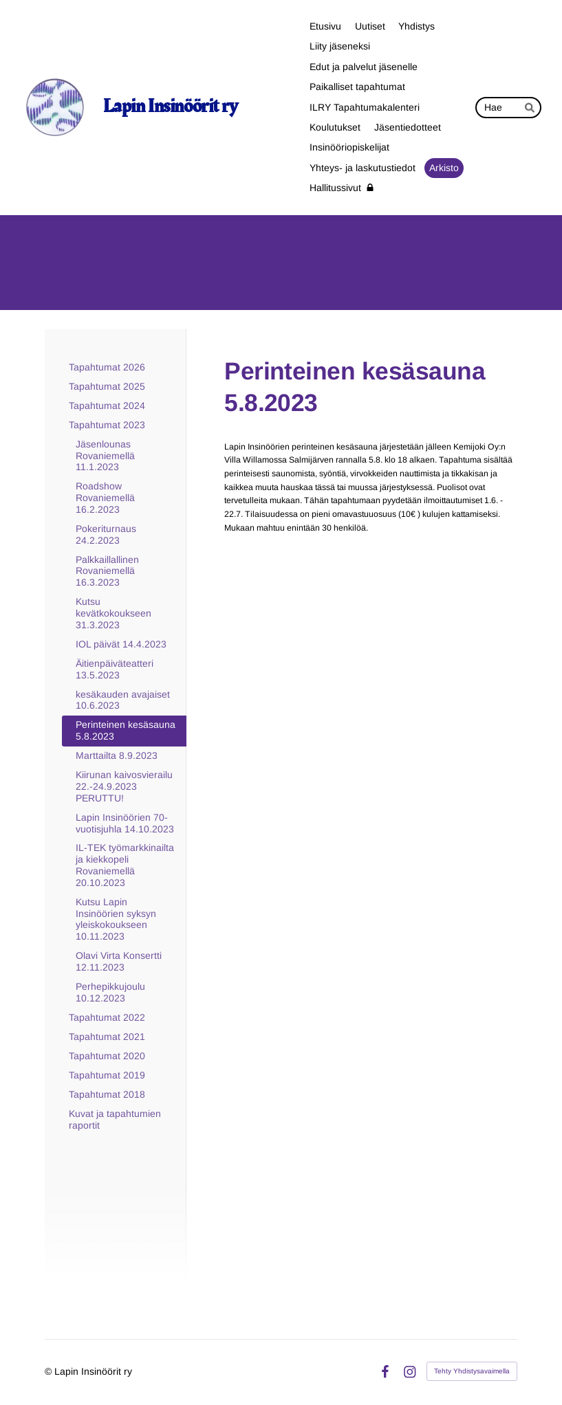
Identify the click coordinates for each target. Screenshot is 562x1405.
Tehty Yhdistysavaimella (472, 1371)
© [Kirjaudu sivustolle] (49, 1371)
